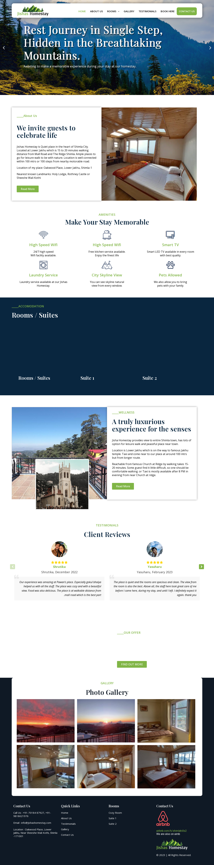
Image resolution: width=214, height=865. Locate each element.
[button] (4, 48)
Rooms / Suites (34, 378)
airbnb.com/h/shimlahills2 (171, 830)
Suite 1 (87, 378)
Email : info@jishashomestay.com (32, 822)
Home (82, 11)
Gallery (129, 11)
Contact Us (187, 11)
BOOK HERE (168, 11)
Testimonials (147, 11)
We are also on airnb (168, 834)
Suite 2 (149, 378)
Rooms (113, 11)
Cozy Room (115, 812)
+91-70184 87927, (34, 812)
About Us (96, 11)
